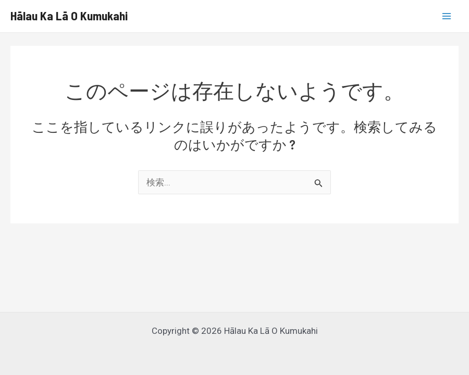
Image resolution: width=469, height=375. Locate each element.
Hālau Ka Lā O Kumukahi (69, 15)
